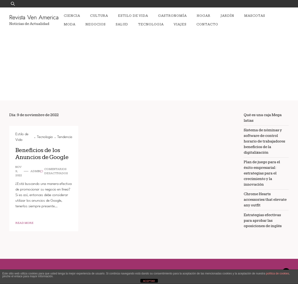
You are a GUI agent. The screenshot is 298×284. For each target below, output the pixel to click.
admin (35, 171)
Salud (122, 24)
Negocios (95, 24)
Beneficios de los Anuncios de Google (42, 154)
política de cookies (277, 273)
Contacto (207, 24)
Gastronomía (172, 16)
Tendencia (64, 137)
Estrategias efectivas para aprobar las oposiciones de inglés (263, 221)
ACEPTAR (149, 281)
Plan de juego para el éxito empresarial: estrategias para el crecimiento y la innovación (262, 173)
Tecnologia (151, 24)
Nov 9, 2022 (18, 171)
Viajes (180, 24)
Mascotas (254, 16)
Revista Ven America (34, 17)
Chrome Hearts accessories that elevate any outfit (265, 200)
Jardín (227, 16)
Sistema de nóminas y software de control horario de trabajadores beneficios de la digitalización (264, 141)
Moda (69, 24)
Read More (24, 223)
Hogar (203, 16)
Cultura (99, 16)
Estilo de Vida (133, 16)
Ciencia (72, 16)
